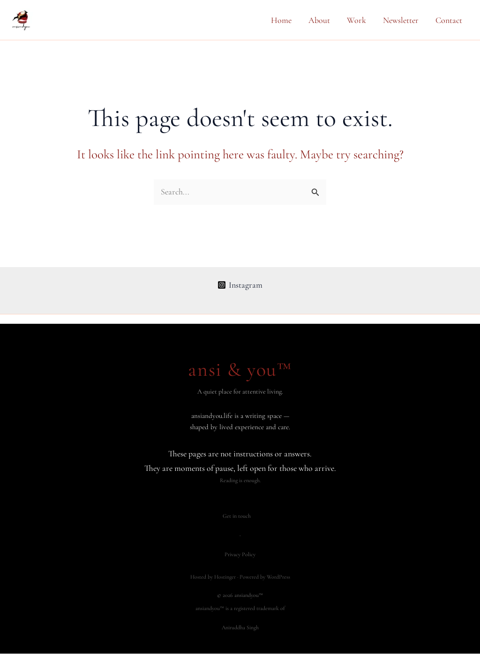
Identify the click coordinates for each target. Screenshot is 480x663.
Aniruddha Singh (240, 627)
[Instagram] (240, 285)
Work (356, 20)
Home (281, 20)
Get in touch (237, 516)
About (319, 20)
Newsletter (401, 20)
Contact (448, 20)
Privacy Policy (240, 554)
